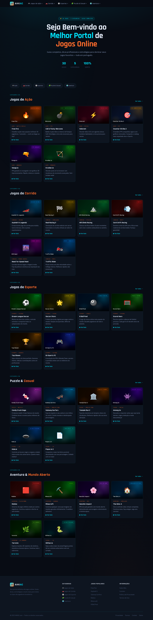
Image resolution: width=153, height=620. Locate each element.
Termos (127, 615)
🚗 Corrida (50, 4)
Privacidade (119, 615)
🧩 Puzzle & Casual (78, 4)
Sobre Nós (122, 588)
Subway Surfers (96, 594)
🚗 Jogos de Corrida (68, 591)
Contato (122, 591)
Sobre (141, 615)
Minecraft (94, 601)
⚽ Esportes (63, 4)
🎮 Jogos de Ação (35, 4)
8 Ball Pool (94, 604)
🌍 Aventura (95, 4)
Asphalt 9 (94, 591)
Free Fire (94, 588)
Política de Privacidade (127, 594)
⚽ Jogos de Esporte (69, 594)
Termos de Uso (124, 598)
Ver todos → (139, 101)
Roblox (93, 598)
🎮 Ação (14, 86)
